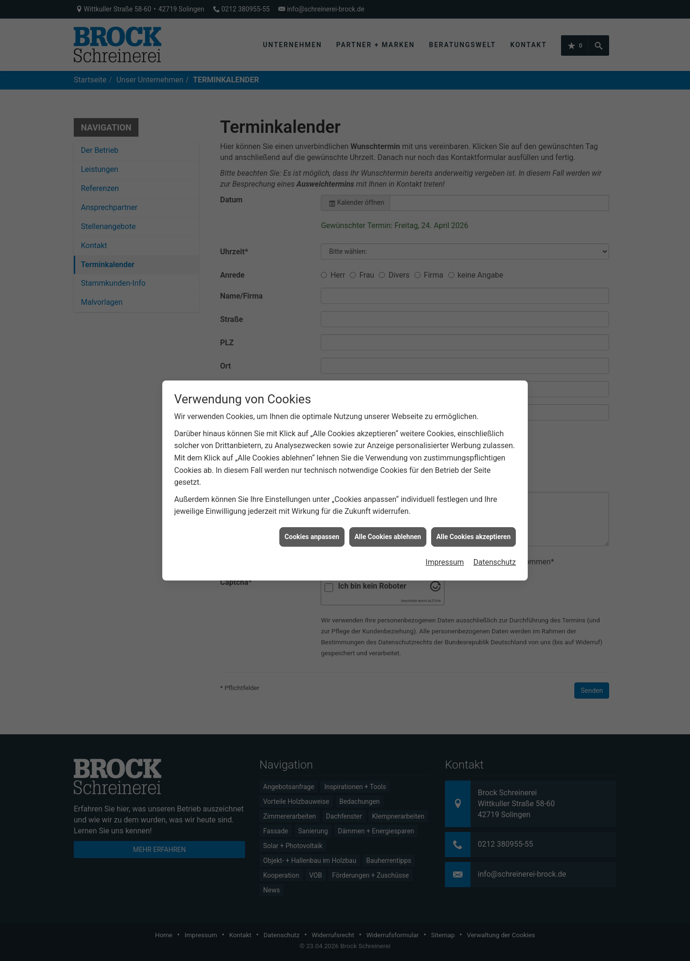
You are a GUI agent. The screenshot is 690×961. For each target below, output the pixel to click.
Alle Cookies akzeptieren (473, 296)
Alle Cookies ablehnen (388, 296)
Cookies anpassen (312, 296)
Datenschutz (494, 321)
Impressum (444, 321)
